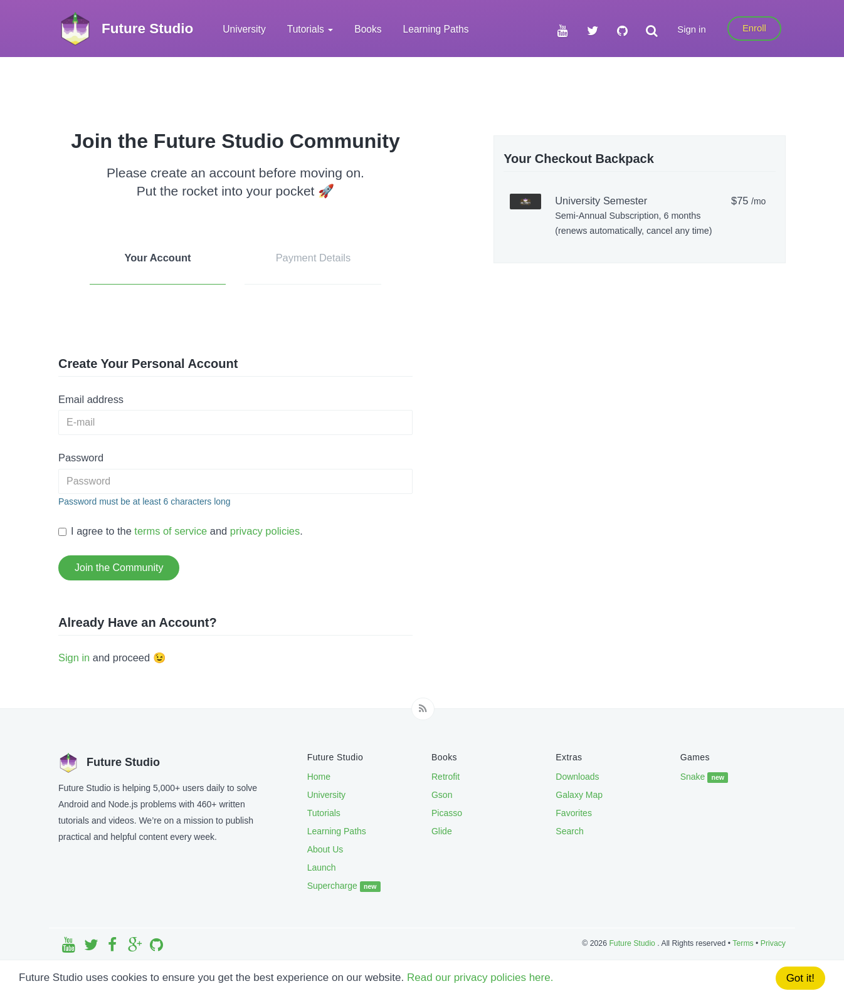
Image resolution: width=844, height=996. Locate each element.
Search (569, 831)
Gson (441, 795)
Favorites (574, 813)
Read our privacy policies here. (480, 977)
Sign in (691, 29)
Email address (91, 399)
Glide (441, 831)
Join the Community (119, 567)
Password (80, 457)
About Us (325, 849)
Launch (321, 867)
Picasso (446, 813)
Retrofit (445, 777)
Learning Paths (436, 29)
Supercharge (344, 886)
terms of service (170, 531)
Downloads (577, 777)
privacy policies (265, 531)
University (244, 29)
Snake (704, 777)
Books (367, 29)
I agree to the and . (180, 531)
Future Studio (633, 943)
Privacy (773, 943)
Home (318, 777)
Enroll (754, 28)
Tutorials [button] (310, 29)
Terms (742, 943)
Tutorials (323, 813)
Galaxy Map (579, 795)
